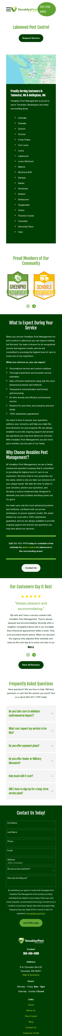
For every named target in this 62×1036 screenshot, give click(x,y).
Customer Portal (31, 1033)
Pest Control (31, 1016)
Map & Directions (31, 975)
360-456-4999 (45, 9)
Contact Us (31, 568)
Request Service (31, 38)
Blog (31, 1022)
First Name (12, 823)
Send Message (31, 923)
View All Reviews (31, 665)
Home (31, 1005)
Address (11, 860)
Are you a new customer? (18, 869)
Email (9, 850)
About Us (30, 1010)
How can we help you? (17, 878)
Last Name (12, 832)
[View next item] (34, 306)
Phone (10, 841)
